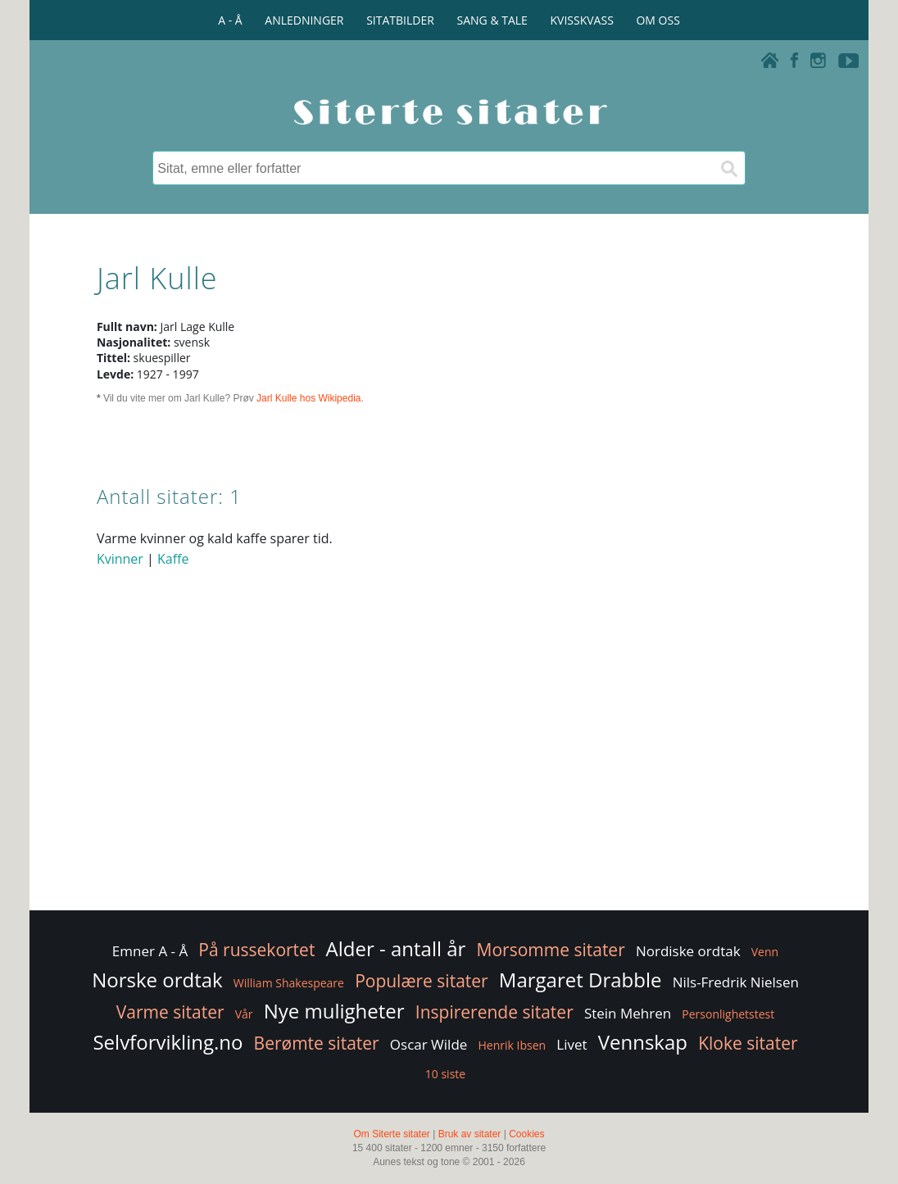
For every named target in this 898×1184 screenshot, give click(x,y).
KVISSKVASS (582, 20)
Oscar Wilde (429, 1044)
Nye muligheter (334, 1010)
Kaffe (172, 559)
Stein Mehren (627, 1013)
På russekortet (256, 949)
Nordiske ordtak (688, 950)
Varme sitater (170, 1011)
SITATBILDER (400, 20)
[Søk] (728, 168)
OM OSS (657, 20)
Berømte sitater (316, 1043)
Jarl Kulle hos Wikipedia (308, 398)
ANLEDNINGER (304, 20)
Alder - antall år (396, 948)
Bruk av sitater (469, 1134)
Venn (764, 951)
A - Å (230, 20)
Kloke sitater (747, 1043)
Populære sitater (421, 980)
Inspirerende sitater (494, 1011)
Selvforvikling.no (168, 1041)
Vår (244, 1014)
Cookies (526, 1134)
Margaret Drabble (580, 979)
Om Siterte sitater (391, 1134)
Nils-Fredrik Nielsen (736, 982)
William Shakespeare (289, 983)
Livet (571, 1044)
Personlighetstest (728, 1014)
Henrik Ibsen (512, 1045)
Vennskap (642, 1041)
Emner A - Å (150, 950)
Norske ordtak (157, 979)
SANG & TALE (492, 20)
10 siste (445, 1074)
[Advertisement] (449, 776)
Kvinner (120, 559)
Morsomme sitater (551, 949)
